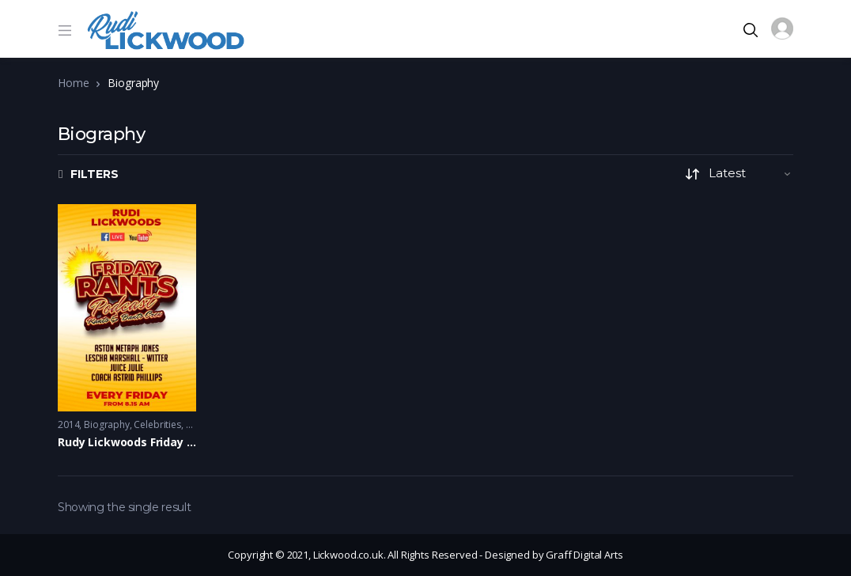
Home (73, 82)
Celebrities (157, 424)
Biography (107, 424)
